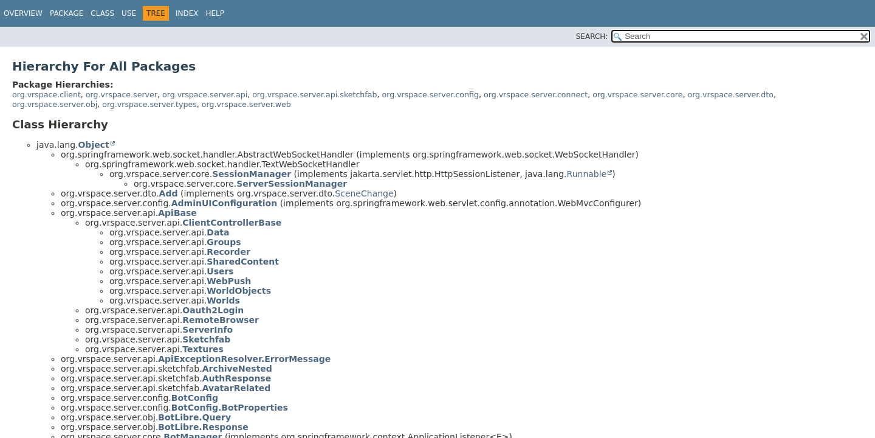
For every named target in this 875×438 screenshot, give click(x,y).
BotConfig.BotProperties (229, 407)
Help (214, 13)
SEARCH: (592, 36)
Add (168, 193)
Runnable (587, 174)
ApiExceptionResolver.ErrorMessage (244, 359)
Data (218, 232)
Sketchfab (206, 339)
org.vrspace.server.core (637, 94)
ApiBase (177, 213)
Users (220, 271)
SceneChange (364, 193)
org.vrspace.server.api (204, 94)
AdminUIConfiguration (224, 203)
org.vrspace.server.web (246, 104)
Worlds (223, 300)
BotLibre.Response (203, 427)
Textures (203, 349)
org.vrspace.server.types (149, 104)
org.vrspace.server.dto (730, 94)
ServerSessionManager (291, 184)
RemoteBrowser (220, 320)
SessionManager (251, 174)
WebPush (229, 281)
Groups (224, 242)
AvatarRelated (236, 388)
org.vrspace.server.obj (54, 104)
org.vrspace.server (121, 94)
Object (93, 145)
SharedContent (243, 261)
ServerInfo (207, 330)
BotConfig (194, 398)
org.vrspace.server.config (430, 94)
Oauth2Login (213, 310)
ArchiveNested (237, 369)
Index (187, 13)
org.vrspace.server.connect (536, 94)
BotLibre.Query (194, 417)
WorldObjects (239, 291)
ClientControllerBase (231, 223)
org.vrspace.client (46, 94)
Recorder (228, 252)
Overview (23, 13)
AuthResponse (237, 378)
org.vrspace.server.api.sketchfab (314, 94)
